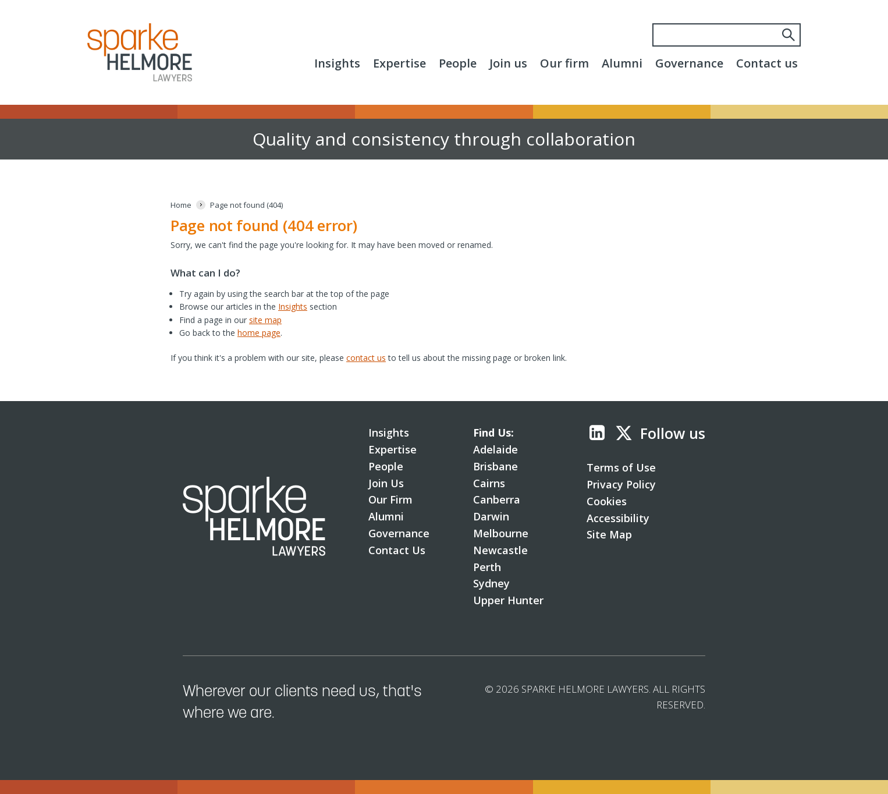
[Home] (181, 205)
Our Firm (390, 499)
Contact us (767, 63)
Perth (487, 567)
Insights (337, 63)
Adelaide (495, 449)
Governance (689, 63)
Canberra (496, 499)
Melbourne (500, 533)
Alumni (622, 63)
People (458, 63)
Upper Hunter (508, 600)
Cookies (607, 501)
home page (258, 332)
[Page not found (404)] (246, 205)
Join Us (386, 483)
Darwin (491, 516)
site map (265, 319)
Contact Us (396, 550)
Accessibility (618, 518)
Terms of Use (621, 467)
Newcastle (500, 550)
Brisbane (495, 466)
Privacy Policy (621, 484)
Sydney (491, 583)
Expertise (399, 63)
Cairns (489, 483)
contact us (366, 357)
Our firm (564, 63)
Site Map (609, 534)
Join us (508, 63)
